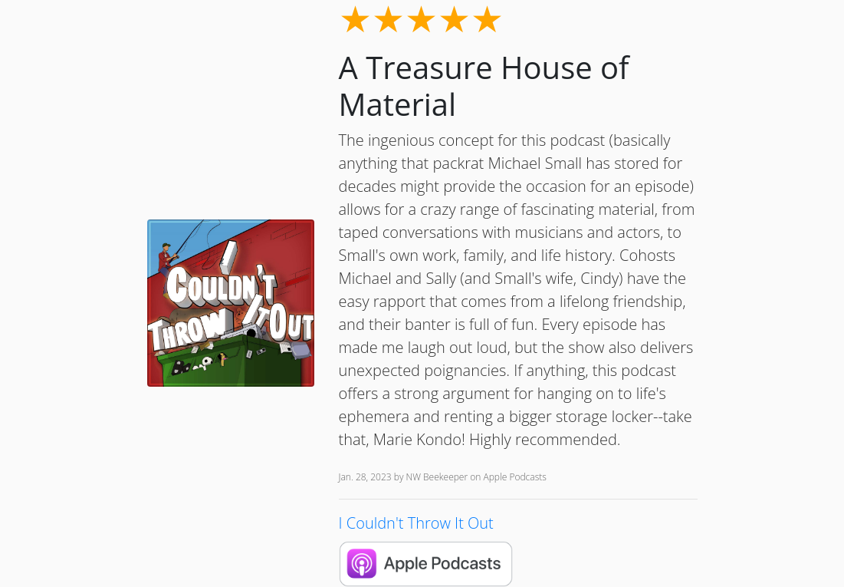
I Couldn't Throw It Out (416, 523)
